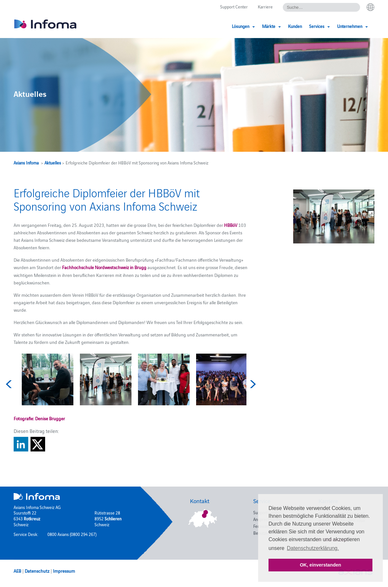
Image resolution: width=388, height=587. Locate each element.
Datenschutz (37, 570)
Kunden (295, 26)
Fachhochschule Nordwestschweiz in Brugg (104, 267)
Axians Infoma (26, 162)
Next (252, 384)
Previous (10, 384)
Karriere (265, 6)
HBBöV (230, 225)
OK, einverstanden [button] (320, 564)
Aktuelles (52, 162)
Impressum (64, 570)
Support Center (234, 6)
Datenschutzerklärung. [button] (313, 548)
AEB (17, 570)
